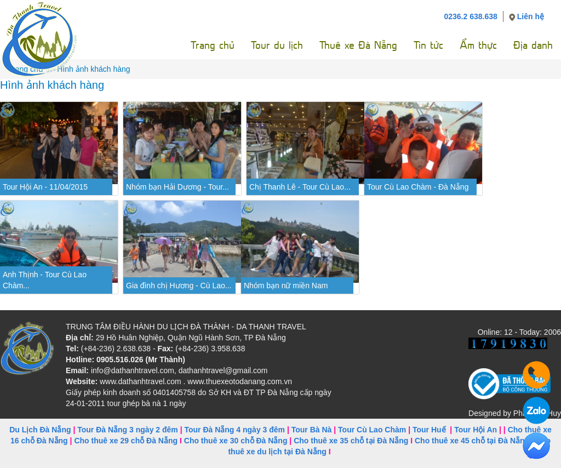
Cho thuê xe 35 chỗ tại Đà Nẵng (351, 440)
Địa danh (533, 45)
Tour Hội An (475, 429)
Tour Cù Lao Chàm (372, 429)
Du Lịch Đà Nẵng (40, 429)
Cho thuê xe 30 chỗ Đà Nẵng (236, 440)
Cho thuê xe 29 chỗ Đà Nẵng (126, 440)
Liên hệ (530, 16)
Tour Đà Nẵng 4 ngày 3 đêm (234, 429)
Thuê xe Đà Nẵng (358, 45)
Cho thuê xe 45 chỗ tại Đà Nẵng (472, 440)
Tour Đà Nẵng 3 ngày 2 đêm (127, 429)
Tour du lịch (277, 45)
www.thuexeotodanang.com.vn (239, 381)
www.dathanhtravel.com (140, 381)
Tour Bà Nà (311, 429)
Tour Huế (429, 429)
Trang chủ (212, 45)
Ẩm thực (478, 45)
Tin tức (428, 45)
